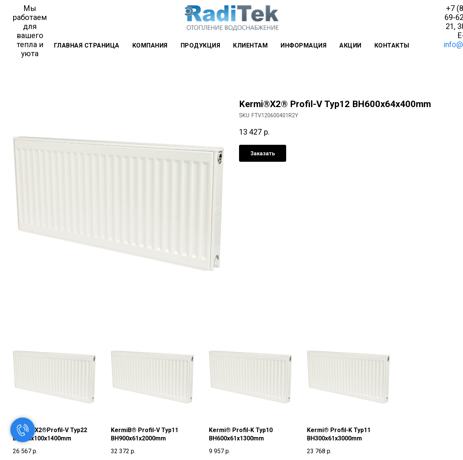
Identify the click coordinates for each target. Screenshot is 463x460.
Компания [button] (150, 45)
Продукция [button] (201, 45)
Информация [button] (304, 45)
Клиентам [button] (250, 45)
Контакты (391, 45)
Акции (350, 45)
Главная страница (87, 45)
